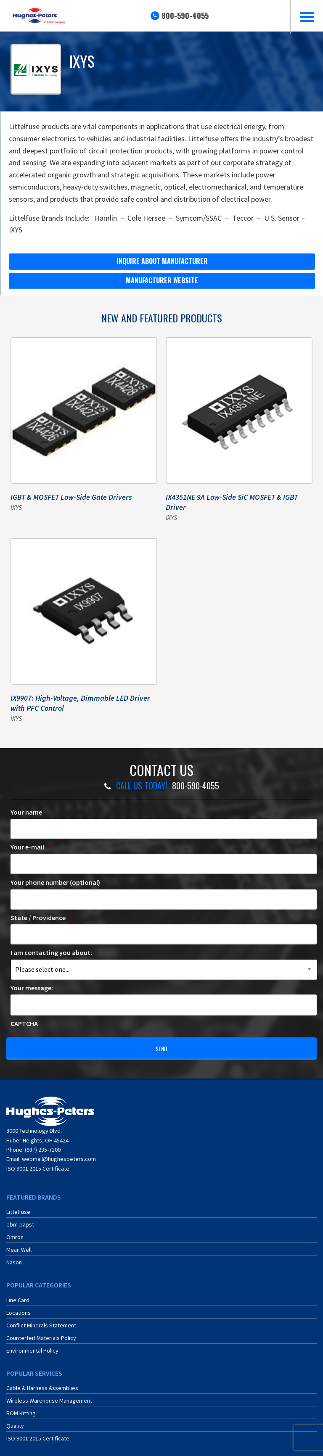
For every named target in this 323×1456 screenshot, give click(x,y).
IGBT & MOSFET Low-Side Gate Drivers (71, 497)
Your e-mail (30, 847)
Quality (15, 1421)
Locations (18, 1308)
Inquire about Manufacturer (162, 261)
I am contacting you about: (54, 952)
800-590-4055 (185, 15)
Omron (15, 1232)
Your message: (32, 988)
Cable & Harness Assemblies (42, 1383)
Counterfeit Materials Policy (41, 1333)
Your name (29, 812)
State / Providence (41, 917)
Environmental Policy (32, 1346)
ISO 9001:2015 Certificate (37, 1163)
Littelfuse (18, 1207)
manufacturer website (162, 280)
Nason (14, 1257)
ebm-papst (20, 1220)
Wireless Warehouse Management (49, 1396)
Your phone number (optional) (55, 882)
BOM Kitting (21, 1408)
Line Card (17, 1295)
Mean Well (19, 1245)
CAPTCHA (24, 1023)
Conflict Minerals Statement (41, 1320)
